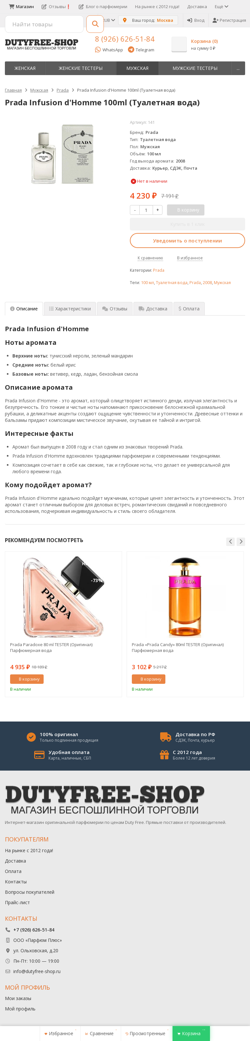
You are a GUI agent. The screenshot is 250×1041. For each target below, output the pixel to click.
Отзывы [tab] (114, 309)
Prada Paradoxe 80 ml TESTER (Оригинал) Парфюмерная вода (51, 647)
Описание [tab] (24, 309)
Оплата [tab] (189, 309)
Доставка (197, 6)
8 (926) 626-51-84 (125, 39)
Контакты (16, 881)
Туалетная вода (172, 282)
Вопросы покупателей (29, 892)
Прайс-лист (17, 902)
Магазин (21, 6)
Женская (25, 68)
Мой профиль (20, 1009)
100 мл (147, 282)
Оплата (13, 871)
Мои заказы (18, 998)
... (238, 68)
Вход (195, 20)
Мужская (137, 68)
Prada (158, 270)
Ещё (221, 6)
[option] (63, 624)
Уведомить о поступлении (187, 240)
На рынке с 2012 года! (157, 6)
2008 (207, 282)
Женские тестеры (81, 68)
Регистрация (229, 20)
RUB (108, 20)
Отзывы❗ (56, 6)
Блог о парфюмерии (103, 6)
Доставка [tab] (153, 309)
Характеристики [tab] (70, 309)
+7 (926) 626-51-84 (33, 930)
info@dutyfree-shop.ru (37, 971)
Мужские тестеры (195, 68)
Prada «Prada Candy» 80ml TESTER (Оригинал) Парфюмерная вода (178, 647)
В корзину (26, 679)
